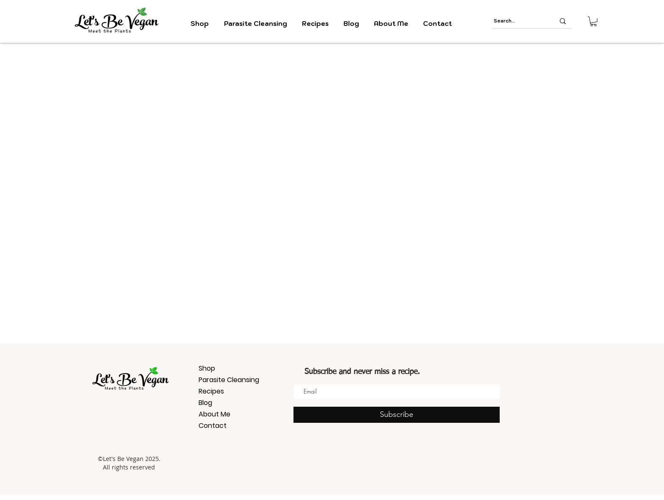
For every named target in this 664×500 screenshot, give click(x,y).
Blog (205, 403)
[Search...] (518, 21)
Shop (207, 368)
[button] (593, 21)
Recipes (211, 391)
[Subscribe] (396, 415)
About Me (214, 414)
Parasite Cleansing (228, 380)
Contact (213, 425)
